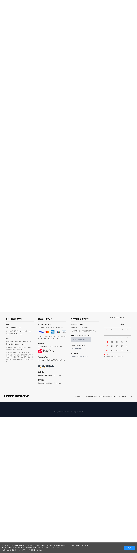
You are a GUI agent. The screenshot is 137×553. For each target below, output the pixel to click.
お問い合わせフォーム (81, 340)
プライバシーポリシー (126, 396)
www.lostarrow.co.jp (78, 349)
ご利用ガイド (79, 396)
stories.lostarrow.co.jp (80, 356)
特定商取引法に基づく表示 (108, 396)
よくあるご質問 (91, 396)
